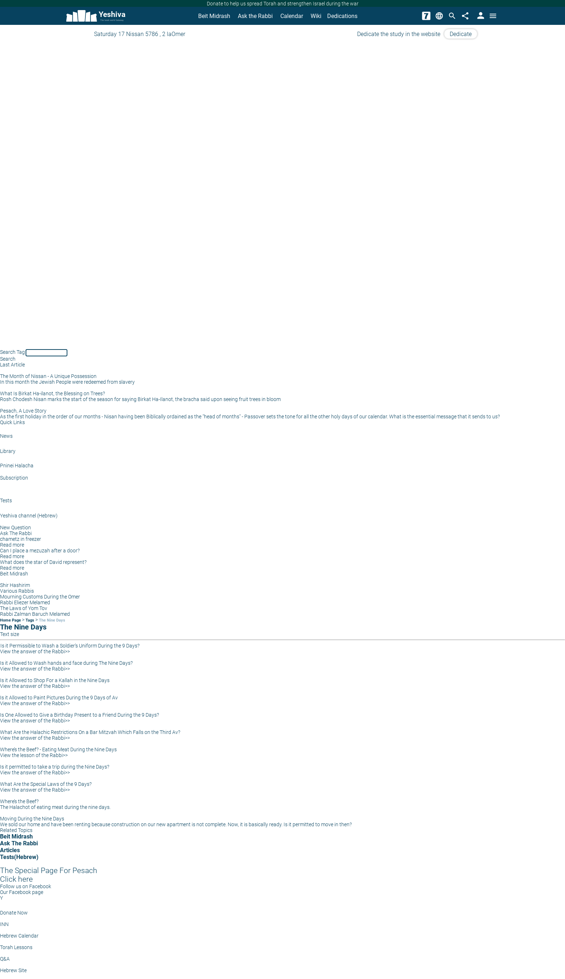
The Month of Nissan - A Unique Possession (48, 376)
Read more (12, 545)
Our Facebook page (21, 892)
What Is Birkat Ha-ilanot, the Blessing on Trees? (52, 393)
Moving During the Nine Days (32, 819)
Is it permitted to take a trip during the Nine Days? (54, 767)
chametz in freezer (20, 539)
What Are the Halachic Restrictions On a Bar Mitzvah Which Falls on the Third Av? (90, 732)
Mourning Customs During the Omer (40, 597)
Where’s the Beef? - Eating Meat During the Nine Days (58, 749)
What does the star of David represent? (43, 562)
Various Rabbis (17, 591)
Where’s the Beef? (19, 801)
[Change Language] (439, 16)
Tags (30, 620)
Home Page (10, 620)
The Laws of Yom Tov (23, 608)
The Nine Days (52, 620)
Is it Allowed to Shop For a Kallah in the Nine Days (55, 680)
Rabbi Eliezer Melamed (25, 602)
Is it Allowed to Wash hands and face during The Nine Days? (66, 663)
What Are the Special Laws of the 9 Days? (46, 784)
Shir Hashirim (15, 585)
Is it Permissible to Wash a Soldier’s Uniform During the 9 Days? (69, 646)
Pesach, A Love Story (23, 411)
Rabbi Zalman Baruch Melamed (35, 614)
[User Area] (480, 15)
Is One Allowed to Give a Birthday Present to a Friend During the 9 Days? (79, 715)
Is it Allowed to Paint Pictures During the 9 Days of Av (59, 697)
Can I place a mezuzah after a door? (40, 550)
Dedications (342, 16)
